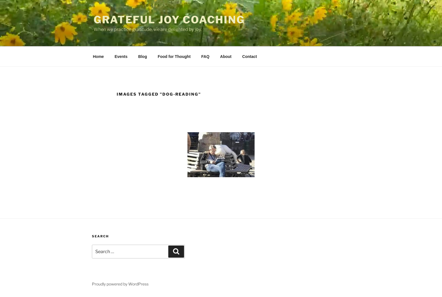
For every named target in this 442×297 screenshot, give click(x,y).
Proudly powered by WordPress (120, 284)
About (225, 56)
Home (98, 56)
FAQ (205, 56)
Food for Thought (174, 56)
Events (120, 56)
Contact (249, 56)
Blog (142, 56)
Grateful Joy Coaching (169, 20)
